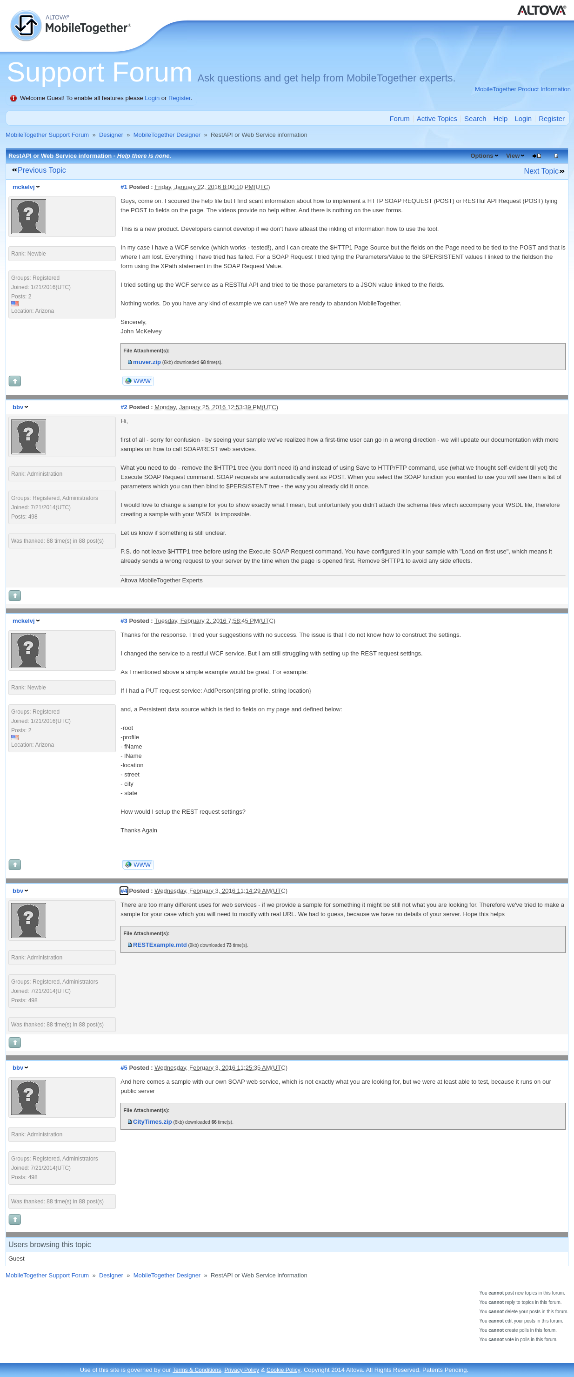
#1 (123, 186)
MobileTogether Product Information (523, 89)
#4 (123, 890)
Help (501, 118)
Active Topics (437, 118)
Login (152, 97)
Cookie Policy (283, 1370)
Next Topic (541, 171)
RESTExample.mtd (160, 944)
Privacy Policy (241, 1370)
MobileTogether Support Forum (47, 134)
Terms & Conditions (197, 1370)
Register (179, 97)
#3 (123, 620)
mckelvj (24, 186)
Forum (399, 118)
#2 (123, 407)
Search (475, 118)
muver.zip (147, 361)
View (513, 155)
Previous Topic (42, 170)
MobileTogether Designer (167, 134)
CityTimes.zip (152, 1121)
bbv (18, 407)
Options (481, 155)
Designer (111, 134)
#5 (123, 1067)
